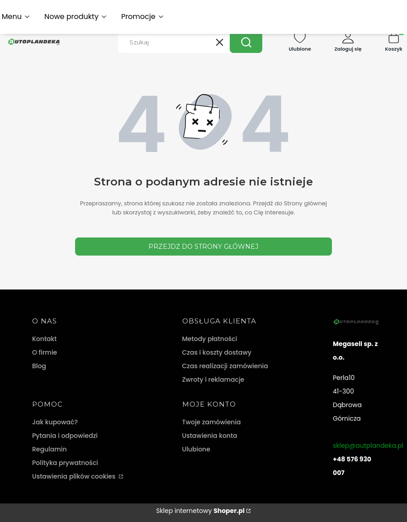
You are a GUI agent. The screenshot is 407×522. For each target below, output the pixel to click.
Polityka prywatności (65, 462)
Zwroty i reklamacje (213, 379)
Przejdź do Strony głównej (203, 246)
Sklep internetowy (200, 510)
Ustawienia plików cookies (74, 476)
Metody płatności (209, 338)
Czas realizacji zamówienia (225, 365)
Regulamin (49, 449)
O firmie (44, 352)
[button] (246, 42)
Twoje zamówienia (211, 422)
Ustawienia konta (209, 435)
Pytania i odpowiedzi (65, 435)
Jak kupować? (55, 422)
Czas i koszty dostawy (216, 352)
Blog (39, 365)
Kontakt (44, 338)
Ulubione (196, 449)
